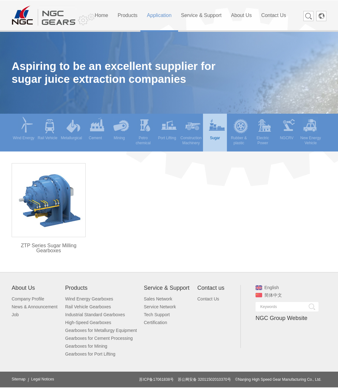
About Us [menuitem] (241, 15)
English (267, 287)
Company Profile (28, 298)
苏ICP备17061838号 (156, 379)
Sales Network (158, 298)
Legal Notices (42, 379)
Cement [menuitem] (97, 128)
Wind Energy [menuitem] (24, 128)
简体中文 (269, 295)
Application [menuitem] (159, 15)
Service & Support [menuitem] (201, 15)
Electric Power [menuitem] (264, 131)
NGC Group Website (281, 318)
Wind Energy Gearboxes (89, 298)
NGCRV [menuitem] (288, 128)
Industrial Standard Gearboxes (95, 314)
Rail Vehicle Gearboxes (88, 306)
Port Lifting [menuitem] (167, 128)
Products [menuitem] (128, 15)
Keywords (268, 307)
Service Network (160, 306)
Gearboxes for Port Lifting (90, 354)
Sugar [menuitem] (217, 128)
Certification (155, 322)
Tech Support (157, 314)
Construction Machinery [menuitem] (190, 131)
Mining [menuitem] (121, 128)
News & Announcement (35, 306)
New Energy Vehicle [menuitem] (310, 131)
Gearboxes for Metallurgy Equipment (101, 330)
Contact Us (208, 298)
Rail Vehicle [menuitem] (48, 128)
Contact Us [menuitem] (273, 15)
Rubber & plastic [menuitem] (240, 131)
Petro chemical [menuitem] (144, 131)
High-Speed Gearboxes (88, 322)
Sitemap (18, 379)
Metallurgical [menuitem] (71, 128)
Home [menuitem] (101, 15)
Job (15, 314)
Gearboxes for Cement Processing (99, 338)
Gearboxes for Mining (86, 346)
